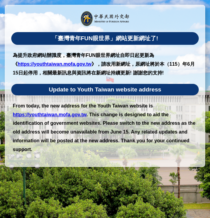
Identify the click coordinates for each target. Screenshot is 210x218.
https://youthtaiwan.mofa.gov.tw (54, 64)
